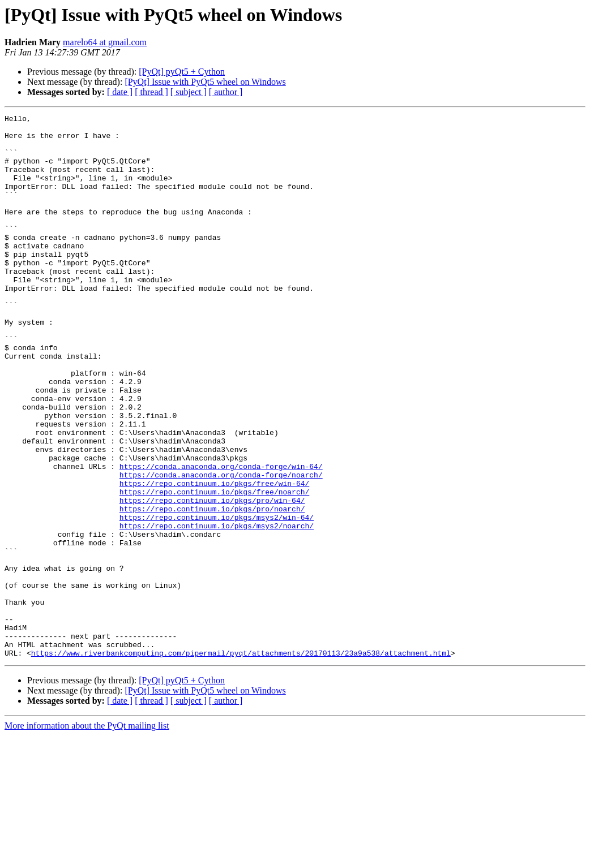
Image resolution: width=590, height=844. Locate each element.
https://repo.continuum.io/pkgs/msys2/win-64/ (216, 598)
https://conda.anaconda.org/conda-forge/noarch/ (221, 547)
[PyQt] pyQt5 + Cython (182, 71)
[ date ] (119, 92)
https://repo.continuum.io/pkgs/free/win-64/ (214, 558)
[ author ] (226, 92)
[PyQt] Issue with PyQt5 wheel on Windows (205, 82)
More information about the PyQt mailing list (87, 834)
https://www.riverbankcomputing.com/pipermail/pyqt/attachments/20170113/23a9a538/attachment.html (241, 761)
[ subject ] (188, 92)
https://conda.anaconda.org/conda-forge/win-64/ (221, 537)
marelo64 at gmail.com (105, 42)
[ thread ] (151, 92)
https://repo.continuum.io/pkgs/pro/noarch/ (212, 588)
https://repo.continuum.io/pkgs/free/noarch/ (214, 568)
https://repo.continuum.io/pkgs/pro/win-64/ (212, 578)
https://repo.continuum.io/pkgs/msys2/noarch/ (216, 609)
